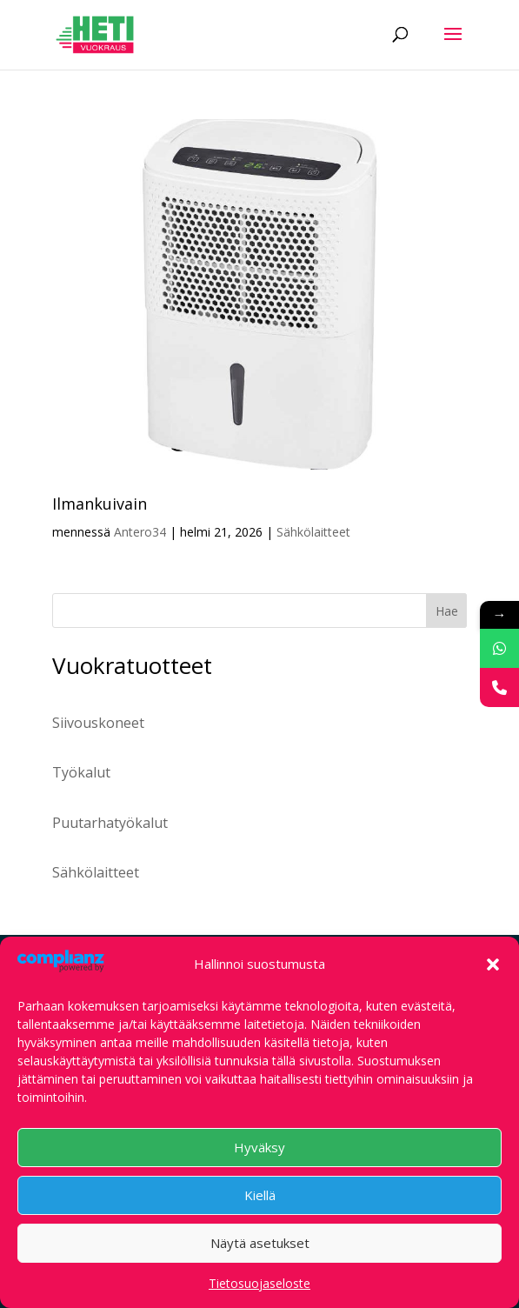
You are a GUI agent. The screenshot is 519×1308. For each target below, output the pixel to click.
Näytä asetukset (259, 1242)
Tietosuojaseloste (259, 1283)
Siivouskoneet (98, 722)
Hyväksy (259, 1147)
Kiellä (260, 1195)
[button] (493, 964)
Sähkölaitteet (313, 532)
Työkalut (81, 772)
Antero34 (140, 532)
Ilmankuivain (99, 503)
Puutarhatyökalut (110, 822)
